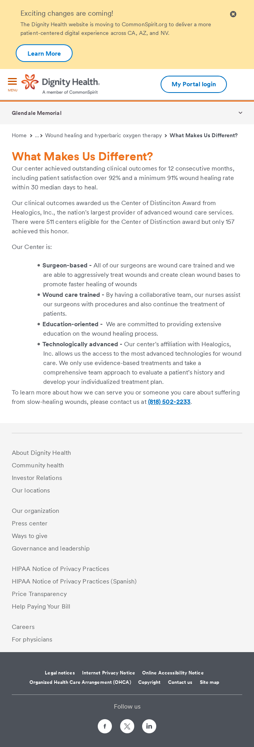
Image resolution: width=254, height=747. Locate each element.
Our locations (31, 490)
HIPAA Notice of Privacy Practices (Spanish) (74, 581)
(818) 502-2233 (169, 401)
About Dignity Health (41, 452)
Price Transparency (39, 594)
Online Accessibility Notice (173, 673)
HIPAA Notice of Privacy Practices (60, 569)
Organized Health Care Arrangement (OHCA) (80, 682)
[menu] (12, 85)
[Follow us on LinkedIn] (149, 727)
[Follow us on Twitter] (127, 722)
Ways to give (30, 536)
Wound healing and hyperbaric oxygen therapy (106, 135)
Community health (38, 465)
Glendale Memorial (37, 113)
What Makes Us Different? (204, 135)
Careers (23, 627)
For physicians (32, 639)
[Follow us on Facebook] (105, 727)
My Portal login (194, 84)
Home (22, 135)
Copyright (149, 682)
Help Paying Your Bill (41, 606)
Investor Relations (37, 478)
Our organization (36, 510)
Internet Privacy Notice (108, 673)
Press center (30, 523)
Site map (209, 682)
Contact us (180, 682)
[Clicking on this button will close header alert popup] (233, 14)
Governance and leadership (51, 548)
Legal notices (60, 673)
